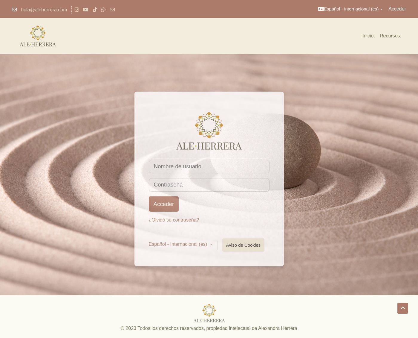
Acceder (397, 8)
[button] (350, 9)
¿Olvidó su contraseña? (174, 219)
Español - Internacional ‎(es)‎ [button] (179, 244)
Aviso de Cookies (243, 245)
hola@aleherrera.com (44, 9)
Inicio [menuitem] (367, 35)
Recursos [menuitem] (390, 35)
